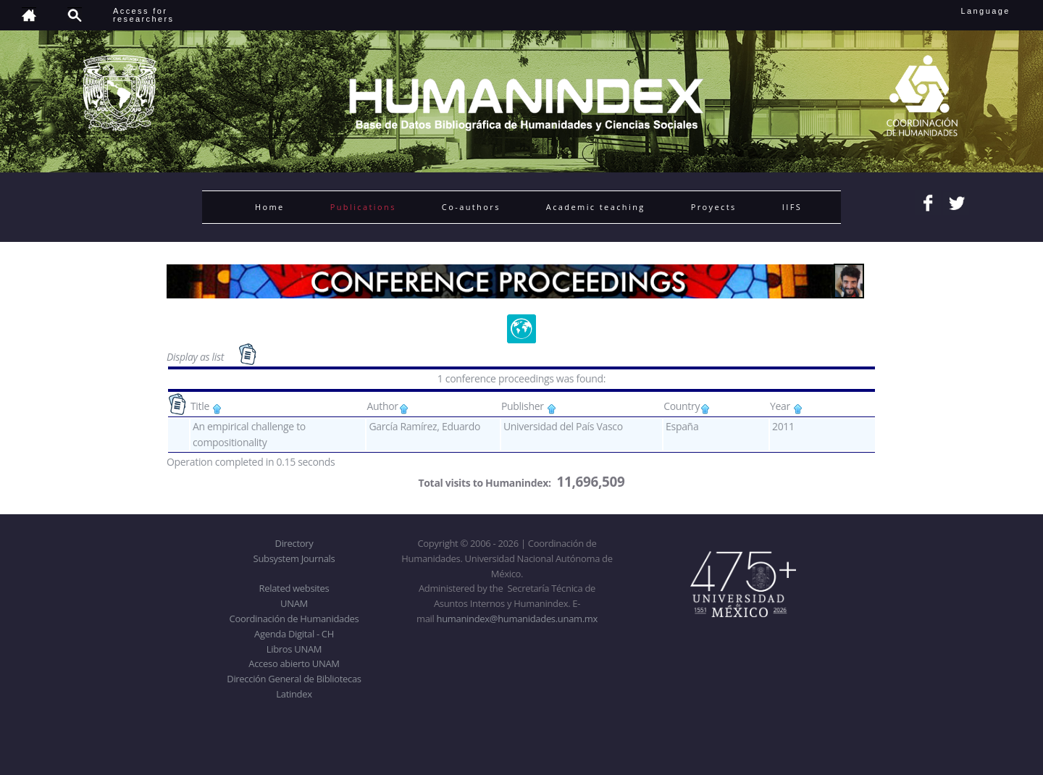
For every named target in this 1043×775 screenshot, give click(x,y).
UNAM (294, 603)
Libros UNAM (294, 648)
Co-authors (471, 206)
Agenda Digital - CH (294, 633)
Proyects (714, 206)
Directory (294, 543)
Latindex (293, 693)
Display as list (196, 357)
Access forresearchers (143, 15)
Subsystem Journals (294, 558)
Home (270, 206)
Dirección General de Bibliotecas (294, 678)
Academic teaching (595, 206)
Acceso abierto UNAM (293, 663)
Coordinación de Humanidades (294, 618)
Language (995, 11)
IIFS (792, 206)
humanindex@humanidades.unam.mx (517, 618)
